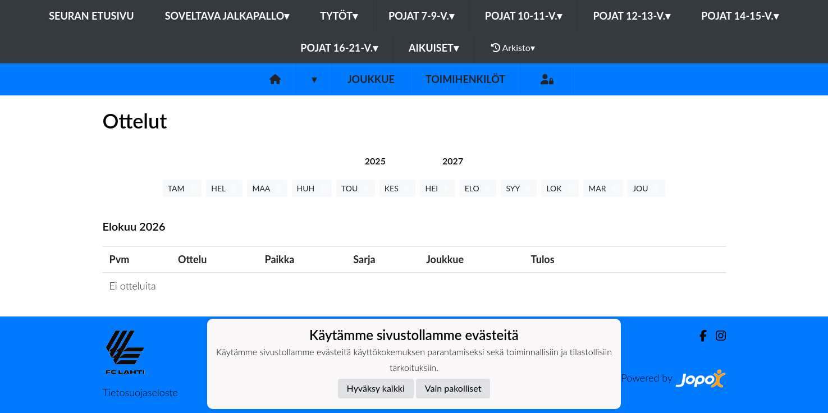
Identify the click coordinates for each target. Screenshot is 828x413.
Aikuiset (434, 48)
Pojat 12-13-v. (631, 16)
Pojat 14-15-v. (740, 16)
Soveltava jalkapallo (227, 16)
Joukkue (371, 79)
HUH (312, 188)
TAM (182, 188)
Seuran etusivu (91, 16)
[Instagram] (716, 336)
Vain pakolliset (453, 388)
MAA (267, 188)
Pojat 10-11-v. (523, 16)
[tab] (375, 161)
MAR (603, 188)
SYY (519, 188)
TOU (355, 188)
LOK (560, 188)
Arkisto (513, 47)
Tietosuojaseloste (140, 392)
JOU (646, 188)
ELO (478, 188)
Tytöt (339, 16)
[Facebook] (698, 336)
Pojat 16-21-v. (339, 48)
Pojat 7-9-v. (421, 16)
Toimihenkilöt (465, 79)
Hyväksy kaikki (376, 388)
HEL (224, 188)
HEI (437, 188)
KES (398, 188)
